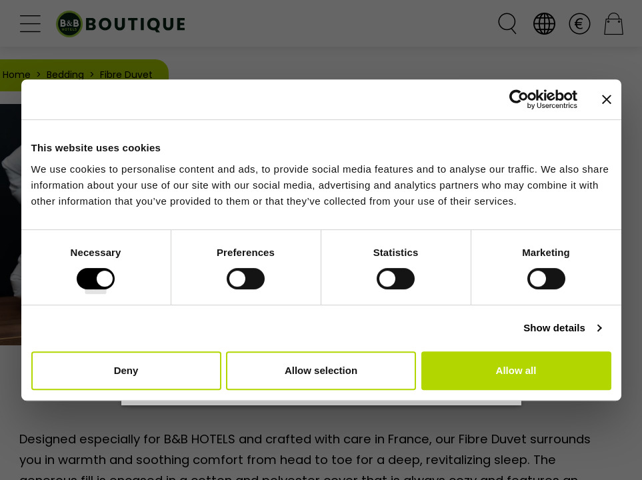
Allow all (516, 370)
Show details (554, 327)
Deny (126, 370)
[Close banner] (606, 99)
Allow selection (321, 370)
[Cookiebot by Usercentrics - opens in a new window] (519, 99)
